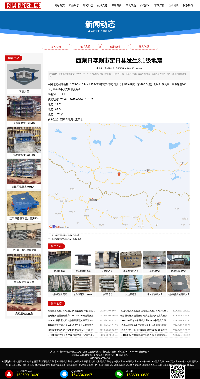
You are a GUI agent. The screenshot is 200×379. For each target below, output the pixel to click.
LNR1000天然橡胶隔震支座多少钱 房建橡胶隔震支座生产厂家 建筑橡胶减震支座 (144, 335)
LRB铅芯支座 (171, 361)
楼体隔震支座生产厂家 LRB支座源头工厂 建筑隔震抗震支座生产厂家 (72, 330)
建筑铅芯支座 (162, 364)
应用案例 (117, 5)
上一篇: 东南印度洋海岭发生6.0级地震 (64, 235)
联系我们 (188, 5)
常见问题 (131, 5)
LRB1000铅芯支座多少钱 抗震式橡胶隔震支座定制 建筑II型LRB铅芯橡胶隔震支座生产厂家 (72, 335)
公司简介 (145, 5)
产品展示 (74, 5)
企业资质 (174, 5)
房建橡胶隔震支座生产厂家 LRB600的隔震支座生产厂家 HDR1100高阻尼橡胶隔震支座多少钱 (72, 315)
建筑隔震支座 (19, 361)
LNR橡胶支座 (143, 361)
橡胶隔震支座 (148, 364)
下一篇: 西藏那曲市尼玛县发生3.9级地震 (64, 239)
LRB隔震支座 (157, 361)
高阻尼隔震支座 (46, 361)
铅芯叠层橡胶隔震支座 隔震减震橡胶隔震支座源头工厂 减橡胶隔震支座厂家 (144, 315)
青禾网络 (122, 355)
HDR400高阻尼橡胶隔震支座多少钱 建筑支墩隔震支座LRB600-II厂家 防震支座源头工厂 (144, 325)
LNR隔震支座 (38, 364)
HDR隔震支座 (130, 361)
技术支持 (102, 5)
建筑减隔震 (32, 361)
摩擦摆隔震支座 (62, 361)
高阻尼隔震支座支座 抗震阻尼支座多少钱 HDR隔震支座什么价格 (144, 310)
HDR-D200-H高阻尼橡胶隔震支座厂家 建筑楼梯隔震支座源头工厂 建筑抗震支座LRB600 (144, 330)
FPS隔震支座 (70, 364)
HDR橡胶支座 (25, 364)
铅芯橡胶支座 (115, 361)
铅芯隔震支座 (102, 361)
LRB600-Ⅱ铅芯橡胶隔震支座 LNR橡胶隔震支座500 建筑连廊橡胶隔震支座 (144, 320)
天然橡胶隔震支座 (55, 364)
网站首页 (60, 5)
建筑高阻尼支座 (117, 364)
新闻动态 (88, 5)
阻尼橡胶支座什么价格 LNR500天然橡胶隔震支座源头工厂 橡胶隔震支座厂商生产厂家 (72, 325)
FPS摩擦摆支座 (85, 364)
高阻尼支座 (89, 361)
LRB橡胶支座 (184, 361)
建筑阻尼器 (188, 364)
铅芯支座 (13, 364)
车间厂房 (159, 5)
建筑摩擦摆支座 (133, 364)
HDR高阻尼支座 (101, 364)
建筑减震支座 (76, 361)
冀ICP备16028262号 (100, 358)
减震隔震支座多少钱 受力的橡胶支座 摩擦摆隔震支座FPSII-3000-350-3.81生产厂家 (72, 310)
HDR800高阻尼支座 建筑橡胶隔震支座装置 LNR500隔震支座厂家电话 (72, 320)
